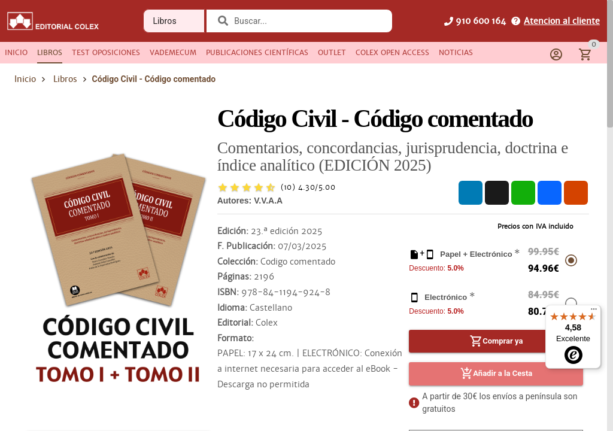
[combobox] (307, 21)
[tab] (16, 52)
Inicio (25, 79)
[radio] (222, 187)
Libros (65, 79)
